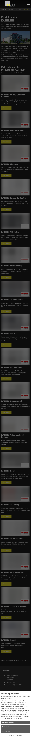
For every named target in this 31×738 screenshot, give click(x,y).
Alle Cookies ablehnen (7, 726)
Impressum (11, 735)
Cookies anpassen (6, 731)
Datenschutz (19, 735)
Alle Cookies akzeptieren (8, 722)
